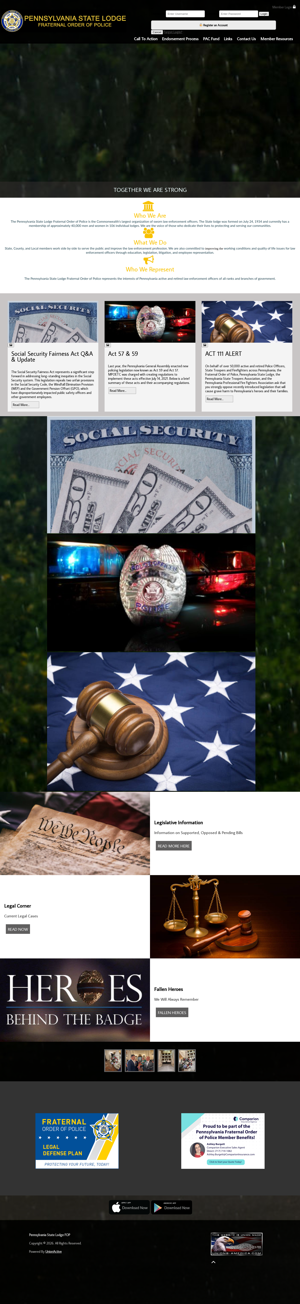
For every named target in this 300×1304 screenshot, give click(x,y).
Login (264, 13)
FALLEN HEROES (172, 1012)
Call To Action (146, 38)
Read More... (21, 405)
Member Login (284, 7)
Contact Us (246, 38)
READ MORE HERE (174, 845)
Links (228, 38)
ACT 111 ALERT (223, 353)
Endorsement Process (180, 38)
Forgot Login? (173, 32)
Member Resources (276, 38)
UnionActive (53, 1251)
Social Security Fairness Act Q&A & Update (52, 356)
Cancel (157, 32)
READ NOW (18, 929)
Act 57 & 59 (123, 353)
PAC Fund (211, 38)
